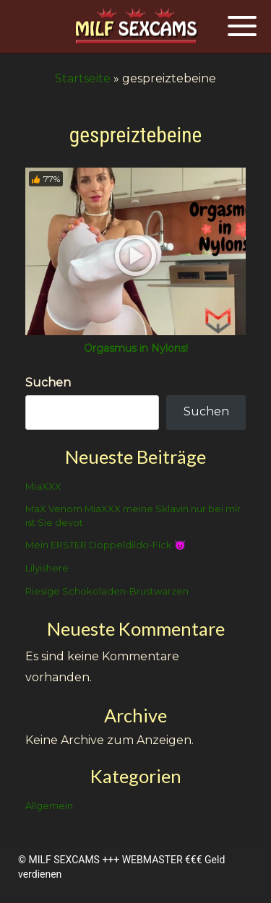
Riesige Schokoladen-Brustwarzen (107, 591)
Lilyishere (47, 568)
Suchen (48, 382)
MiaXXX (43, 486)
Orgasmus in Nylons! (136, 348)
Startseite (83, 78)
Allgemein (49, 805)
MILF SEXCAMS (63, 859)
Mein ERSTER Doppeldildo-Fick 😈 (105, 544)
